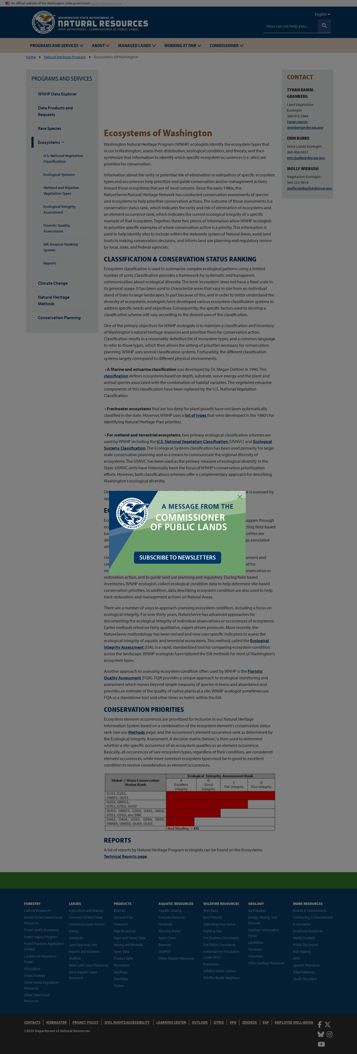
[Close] (241, 497)
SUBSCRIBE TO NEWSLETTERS (179, 557)
